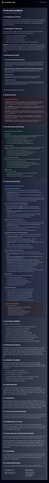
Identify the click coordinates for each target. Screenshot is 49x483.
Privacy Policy (31, 414)
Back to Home (42, 2)
